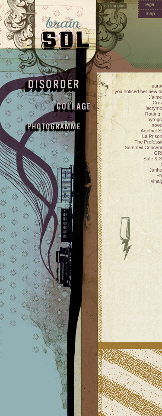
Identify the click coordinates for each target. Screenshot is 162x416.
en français (114, 5)
